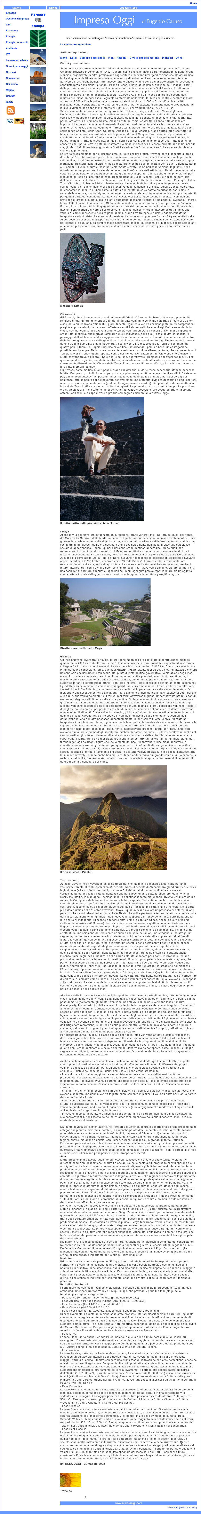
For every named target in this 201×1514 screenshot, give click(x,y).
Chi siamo (12, 84)
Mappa (10, 90)
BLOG (9, 102)
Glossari (11, 72)
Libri (8, 24)
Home (193, 3)
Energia (10, 36)
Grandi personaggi (17, 66)
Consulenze (13, 78)
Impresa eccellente (17, 60)
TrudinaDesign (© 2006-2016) (182, 1507)
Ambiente (11, 48)
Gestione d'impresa (17, 18)
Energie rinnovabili (17, 42)
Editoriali (11, 12)
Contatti (10, 96)
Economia (12, 30)
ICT (8, 54)
